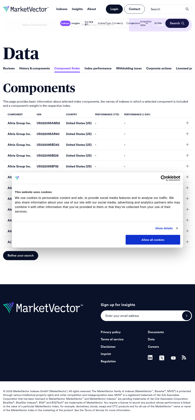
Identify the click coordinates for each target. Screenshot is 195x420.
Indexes (61, 9)
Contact (134, 9)
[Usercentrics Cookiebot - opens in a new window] (163, 178)
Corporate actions (158, 68)
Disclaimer (108, 346)
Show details (164, 228)
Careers (153, 346)
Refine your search (21, 255)
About (91, 9)
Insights (77, 9)
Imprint (106, 354)
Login (114, 9)
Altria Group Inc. (19, 123)
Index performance (98, 68)
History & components (34, 68)
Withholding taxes (129, 68)
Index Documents (34, 24)
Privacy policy (111, 332)
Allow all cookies (152, 239)
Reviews (9, 68)
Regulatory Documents (98, 24)
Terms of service (112, 339)
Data (160, 24)
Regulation (108, 361)
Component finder (67, 68)
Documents (156, 332)
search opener (187, 9)
